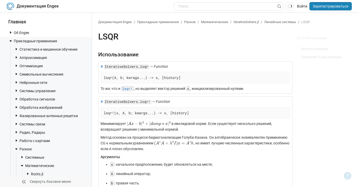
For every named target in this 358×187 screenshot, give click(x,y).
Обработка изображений (38, 107)
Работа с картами (32, 140)
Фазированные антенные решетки (46, 115)
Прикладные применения (33, 41)
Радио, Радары (29, 132)
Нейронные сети (30, 82)
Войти (302, 6)
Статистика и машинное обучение (45, 49)
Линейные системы (280, 22)
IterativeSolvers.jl (246, 22)
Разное (23, 149)
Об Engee (19, 32)
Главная (17, 21)
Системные (32, 157)
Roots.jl (34, 174)
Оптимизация (28, 66)
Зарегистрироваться (330, 6)
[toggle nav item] (11, 32)
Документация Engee (115, 22)
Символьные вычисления (38, 74)
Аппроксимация (30, 57)
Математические (37, 166)
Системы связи (29, 124)
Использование (314, 49)
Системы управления (35, 91)
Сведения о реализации (321, 57)
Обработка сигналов (34, 99)
